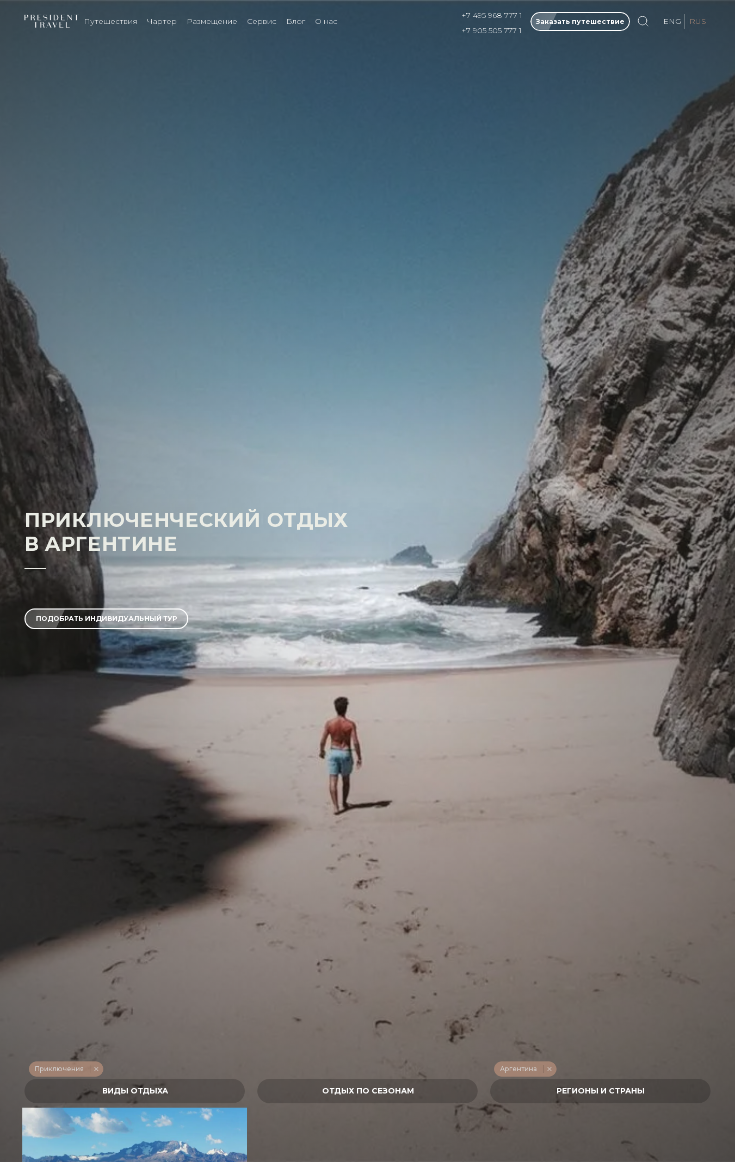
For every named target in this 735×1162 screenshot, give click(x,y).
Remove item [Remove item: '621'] (549, 1069)
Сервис (261, 21)
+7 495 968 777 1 (491, 15)
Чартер (162, 21)
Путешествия (110, 21)
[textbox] (135, 1091)
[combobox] (134, 1091)
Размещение (212, 21)
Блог (295, 21)
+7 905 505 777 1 (491, 30)
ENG (672, 21)
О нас (326, 21)
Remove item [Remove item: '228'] (96, 1069)
